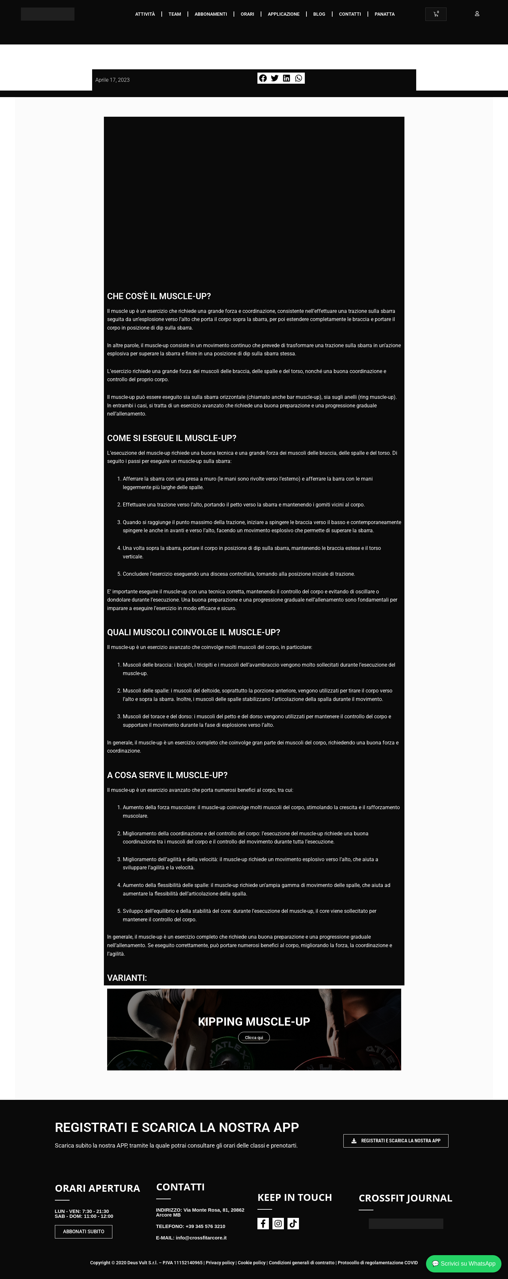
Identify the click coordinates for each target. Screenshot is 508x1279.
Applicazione (284, 14)
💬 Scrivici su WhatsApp (464, 1263)
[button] (263, 78)
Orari (247, 14)
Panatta (385, 14)
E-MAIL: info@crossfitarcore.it (191, 1237)
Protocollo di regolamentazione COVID (378, 1262)
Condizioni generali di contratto (302, 1262)
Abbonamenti (211, 14)
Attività (145, 14)
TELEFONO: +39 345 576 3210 (190, 1226)
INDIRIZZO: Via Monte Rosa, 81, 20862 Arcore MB (200, 1212)
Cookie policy (252, 1262)
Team (175, 14)
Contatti (350, 14)
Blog (319, 14)
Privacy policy (220, 1262)
